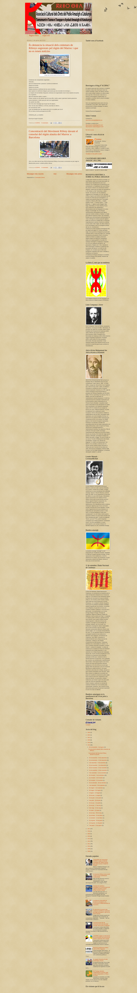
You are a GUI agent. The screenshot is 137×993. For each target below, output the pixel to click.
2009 (89, 848)
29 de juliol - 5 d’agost (95, 795)
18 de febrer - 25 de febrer (96, 815)
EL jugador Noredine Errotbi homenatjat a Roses (100, 960)
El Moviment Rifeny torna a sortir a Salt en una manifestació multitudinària (101, 875)
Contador (88, 724)
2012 (89, 841)
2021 (89, 737)
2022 (89, 735)
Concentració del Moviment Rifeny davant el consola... (97, 753)
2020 (89, 740)
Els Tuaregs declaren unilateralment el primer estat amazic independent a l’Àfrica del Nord (100, 973)
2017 (89, 828)
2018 (89, 745)
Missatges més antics (74, 174)
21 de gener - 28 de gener (96, 820)
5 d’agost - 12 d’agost (94, 793)
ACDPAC (37, 123)
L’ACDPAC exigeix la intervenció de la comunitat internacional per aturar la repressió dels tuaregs (101, 937)
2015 (89, 833)
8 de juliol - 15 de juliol (95, 800)
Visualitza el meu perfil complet (94, 153)
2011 (89, 843)
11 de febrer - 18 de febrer (96, 818)
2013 (89, 838)
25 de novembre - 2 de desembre (97, 765)
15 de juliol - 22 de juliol (95, 798)
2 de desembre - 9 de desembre (97, 762)
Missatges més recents (35, 174)
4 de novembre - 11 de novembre (97, 772)
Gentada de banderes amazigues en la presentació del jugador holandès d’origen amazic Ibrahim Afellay (101, 888)
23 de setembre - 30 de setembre (97, 782)
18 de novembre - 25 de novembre (98, 767)
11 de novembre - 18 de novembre (98, 770)
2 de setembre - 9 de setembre (97, 785)
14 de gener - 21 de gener (96, 823)
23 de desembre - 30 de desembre (98, 757)
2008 (89, 851)
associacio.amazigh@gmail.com (94, 120)
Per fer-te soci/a (90, 130)
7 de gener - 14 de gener (95, 825)
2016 (89, 831)
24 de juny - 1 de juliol (95, 803)
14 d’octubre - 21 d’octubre (96, 780)
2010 (89, 846)
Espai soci (46, 35)
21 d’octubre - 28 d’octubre (96, 777)
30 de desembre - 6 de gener (96, 747)
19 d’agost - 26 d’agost (95, 790)
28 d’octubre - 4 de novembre (96, 775)
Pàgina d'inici (34, 35)
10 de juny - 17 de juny (95, 805)
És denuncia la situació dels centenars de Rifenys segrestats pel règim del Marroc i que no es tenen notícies (53, 48)
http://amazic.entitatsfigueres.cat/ (94, 125)
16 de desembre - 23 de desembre (98, 760)
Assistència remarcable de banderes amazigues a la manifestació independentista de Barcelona (101, 902)
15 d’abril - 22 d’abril (94, 810)
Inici (55, 174)
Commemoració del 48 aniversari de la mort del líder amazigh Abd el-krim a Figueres (101, 924)
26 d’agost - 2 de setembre (96, 788)
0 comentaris (44, 123)
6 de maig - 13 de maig (95, 808)
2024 (89, 732)
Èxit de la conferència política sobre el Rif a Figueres (100, 948)
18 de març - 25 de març (95, 813)
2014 (89, 836)
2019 (89, 742)
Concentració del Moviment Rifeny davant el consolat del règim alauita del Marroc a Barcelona (53, 134)
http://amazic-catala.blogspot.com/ (94, 126)
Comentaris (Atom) (40, 177)
